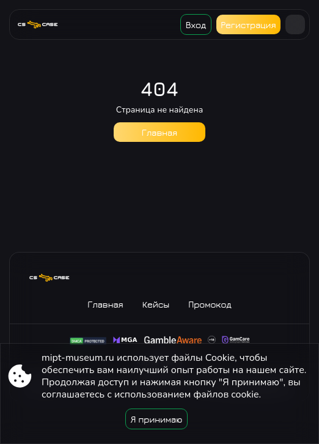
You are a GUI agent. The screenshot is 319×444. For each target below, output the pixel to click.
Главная (159, 132)
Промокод (210, 304)
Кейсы (156, 304)
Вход (196, 25)
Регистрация (248, 25)
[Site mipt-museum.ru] (42, 24)
